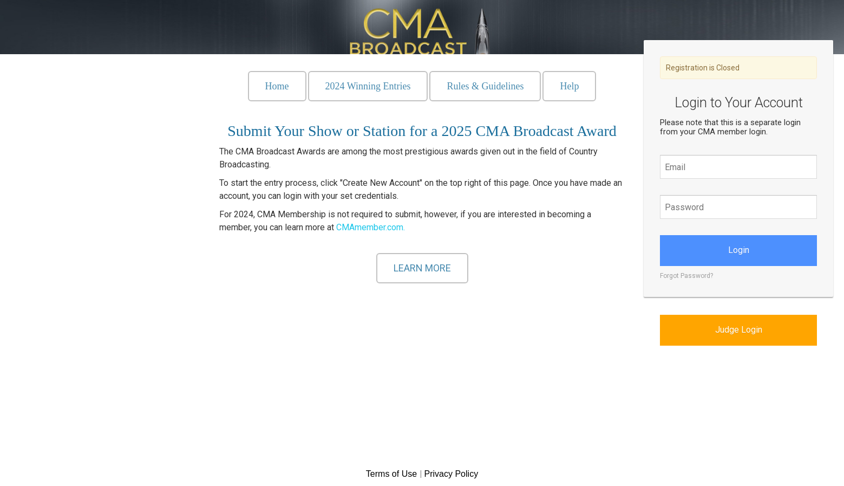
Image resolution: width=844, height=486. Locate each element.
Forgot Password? (686, 276)
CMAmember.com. (370, 227)
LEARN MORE (422, 268)
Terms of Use (393, 473)
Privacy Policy (451, 473)
